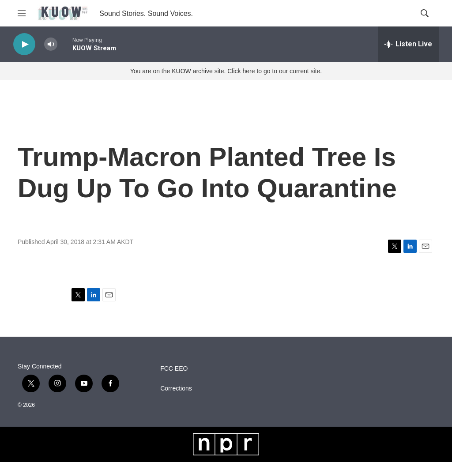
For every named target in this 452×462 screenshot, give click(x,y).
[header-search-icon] (424, 13)
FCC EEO (174, 368)
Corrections (176, 388)
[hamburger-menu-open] (21, 13)
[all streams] (408, 44)
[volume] (50, 44)
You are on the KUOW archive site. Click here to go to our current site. (226, 71)
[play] (24, 44)
